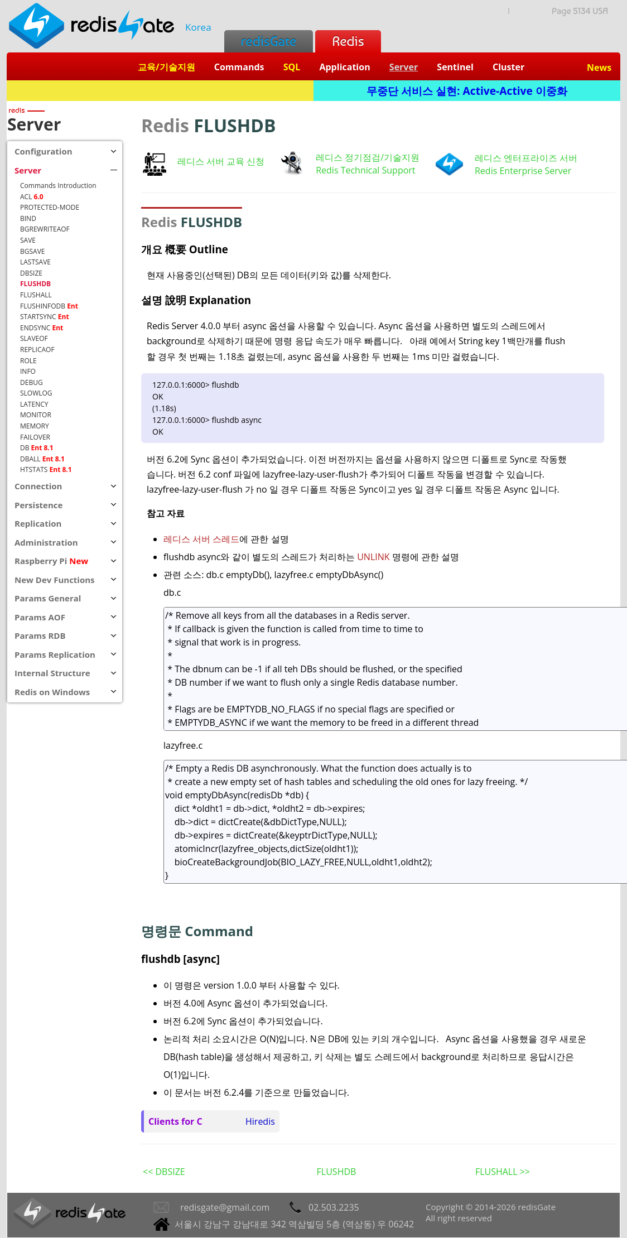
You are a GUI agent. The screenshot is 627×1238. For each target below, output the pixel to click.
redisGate (268, 41)
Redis (348, 41)
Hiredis (260, 1121)
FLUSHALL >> (502, 1171)
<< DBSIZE (164, 1171)
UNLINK (374, 557)
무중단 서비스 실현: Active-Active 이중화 (466, 90)
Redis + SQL (159, 90)
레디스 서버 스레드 (201, 539)
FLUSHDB (336, 1171)
